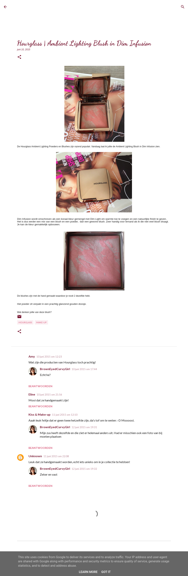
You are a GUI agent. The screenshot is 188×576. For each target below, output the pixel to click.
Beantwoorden (40, 386)
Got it (106, 572)
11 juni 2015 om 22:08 (56, 456)
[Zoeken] (182, 6)
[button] (19, 57)
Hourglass (25, 322)
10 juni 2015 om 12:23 (49, 356)
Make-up (41, 322)
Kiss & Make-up (39, 414)
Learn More (88, 572)
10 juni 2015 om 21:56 (49, 394)
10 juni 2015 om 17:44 (84, 369)
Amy (31, 356)
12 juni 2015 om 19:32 (84, 468)
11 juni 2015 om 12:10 (64, 414)
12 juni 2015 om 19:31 (84, 427)
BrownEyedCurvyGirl (39, 6)
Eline (31, 394)
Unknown (35, 456)
